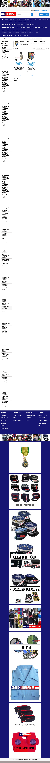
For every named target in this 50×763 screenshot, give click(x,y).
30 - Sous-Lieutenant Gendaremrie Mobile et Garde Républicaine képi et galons (5, 137)
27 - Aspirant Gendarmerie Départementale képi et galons (5, 124)
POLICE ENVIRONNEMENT (18, 32)
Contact (3, 8)
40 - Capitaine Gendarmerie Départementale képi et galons (5, 160)
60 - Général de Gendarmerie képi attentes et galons (5, 207)
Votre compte (30, 412)
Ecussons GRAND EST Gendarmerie (5, 297)
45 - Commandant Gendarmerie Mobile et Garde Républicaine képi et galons (5, 177)
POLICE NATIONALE (29, 32)
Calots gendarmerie (4, 221)
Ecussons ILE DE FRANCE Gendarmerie (5, 311)
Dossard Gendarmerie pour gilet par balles (5, 251)
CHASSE (29, 27)
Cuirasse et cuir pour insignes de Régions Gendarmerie (5, 246)
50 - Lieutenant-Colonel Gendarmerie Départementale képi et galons (5, 183)
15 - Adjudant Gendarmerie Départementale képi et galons (5, 90)
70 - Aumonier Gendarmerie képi (5, 211)
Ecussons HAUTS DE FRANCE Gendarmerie (5, 307)
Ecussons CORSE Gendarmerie (5, 282)
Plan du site (15, 422)
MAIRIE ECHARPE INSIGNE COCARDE (18, 30)
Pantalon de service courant (5, 390)
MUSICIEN (29, 30)
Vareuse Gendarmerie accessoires (4, 405)
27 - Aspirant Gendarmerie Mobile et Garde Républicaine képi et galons (5, 129)
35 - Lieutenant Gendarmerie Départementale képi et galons (5, 149)
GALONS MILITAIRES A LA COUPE (8, 27)
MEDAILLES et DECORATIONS (31, 19)
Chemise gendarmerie (4, 242)
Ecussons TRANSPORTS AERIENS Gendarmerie (4, 363)
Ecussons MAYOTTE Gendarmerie (6, 324)
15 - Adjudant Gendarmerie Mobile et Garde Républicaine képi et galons (5, 95)
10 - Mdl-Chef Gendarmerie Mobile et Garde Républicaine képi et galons (5, 84)
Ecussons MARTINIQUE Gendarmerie (4, 320)
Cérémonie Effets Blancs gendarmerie (5, 230)
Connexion (37, 10)
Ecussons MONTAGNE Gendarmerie (4, 327)
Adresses (27, 420)
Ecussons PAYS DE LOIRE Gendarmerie (5, 350)
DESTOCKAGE (19, 35)
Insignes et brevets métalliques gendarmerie (5, 381)
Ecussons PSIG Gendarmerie (5, 359)
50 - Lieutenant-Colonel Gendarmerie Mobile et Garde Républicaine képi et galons (5, 190)
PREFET (36, 32)
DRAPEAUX (34, 27)
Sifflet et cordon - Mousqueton (5, 402)
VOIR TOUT (26, 35)
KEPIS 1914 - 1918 (5, 30)
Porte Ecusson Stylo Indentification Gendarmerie (5, 398)
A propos (15, 417)
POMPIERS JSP (36, 30)
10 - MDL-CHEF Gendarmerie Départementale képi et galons (5, 79)
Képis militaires (3, 415)
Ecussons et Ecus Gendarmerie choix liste (5, 288)
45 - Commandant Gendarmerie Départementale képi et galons (5, 172)
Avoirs (27, 418)
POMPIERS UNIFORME (43, 19)
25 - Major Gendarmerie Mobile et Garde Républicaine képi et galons (5, 118)
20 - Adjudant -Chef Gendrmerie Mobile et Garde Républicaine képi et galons (6, 102)
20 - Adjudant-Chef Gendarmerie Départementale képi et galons (5, 108)
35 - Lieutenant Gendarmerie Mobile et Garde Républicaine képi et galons (5, 154)
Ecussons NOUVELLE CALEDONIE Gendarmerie (4, 341)
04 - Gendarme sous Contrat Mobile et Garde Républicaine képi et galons (5, 56)
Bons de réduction (29, 422)
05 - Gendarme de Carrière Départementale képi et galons (5, 68)
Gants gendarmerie (4, 372)
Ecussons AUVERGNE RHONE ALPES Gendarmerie (5, 264)
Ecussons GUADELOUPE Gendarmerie (4, 300)
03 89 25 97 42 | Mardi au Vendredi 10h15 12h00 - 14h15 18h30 (21, 8)
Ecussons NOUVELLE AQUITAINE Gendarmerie (4, 336)
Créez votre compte (44, 10)
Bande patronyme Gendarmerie (5, 214)
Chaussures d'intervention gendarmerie (4, 238)
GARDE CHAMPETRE (42, 27)
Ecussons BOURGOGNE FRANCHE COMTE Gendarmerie (5, 269)
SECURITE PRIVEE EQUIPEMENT (8, 35)
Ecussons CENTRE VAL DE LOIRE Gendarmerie (5, 278)
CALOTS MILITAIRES (30, 24)
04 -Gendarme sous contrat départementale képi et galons (5, 62)
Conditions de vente (17, 415)
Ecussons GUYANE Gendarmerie (5, 304)
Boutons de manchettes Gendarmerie (4, 217)
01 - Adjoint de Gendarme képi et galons (5, 51)
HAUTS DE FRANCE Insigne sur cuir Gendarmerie (18, 63)
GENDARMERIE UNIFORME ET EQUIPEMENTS (13, 19)
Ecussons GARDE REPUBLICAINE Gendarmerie (5, 292)
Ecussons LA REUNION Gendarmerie (4, 316)
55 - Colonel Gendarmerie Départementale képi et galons (5, 196)
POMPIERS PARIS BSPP (7, 32)
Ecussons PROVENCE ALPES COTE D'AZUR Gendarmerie (5, 355)
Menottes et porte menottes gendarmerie (5, 385)
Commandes (28, 417)
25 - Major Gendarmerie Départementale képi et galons (5, 113)
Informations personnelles (30, 415)
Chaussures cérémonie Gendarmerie (4, 234)
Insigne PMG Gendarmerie (4, 378)
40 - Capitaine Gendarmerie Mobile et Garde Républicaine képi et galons (5, 165)
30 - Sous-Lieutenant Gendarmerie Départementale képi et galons (5, 143)
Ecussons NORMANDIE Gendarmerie (4, 331)
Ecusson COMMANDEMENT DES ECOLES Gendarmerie (5, 256)
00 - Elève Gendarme (4, 48)
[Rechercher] (25, 14)
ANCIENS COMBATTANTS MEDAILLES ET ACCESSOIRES (19, 21)
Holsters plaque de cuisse (5, 375)
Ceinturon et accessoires (4, 227)
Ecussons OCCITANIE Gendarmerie (4, 346)
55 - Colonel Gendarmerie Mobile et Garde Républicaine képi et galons (5, 201)
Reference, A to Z (41, 49)
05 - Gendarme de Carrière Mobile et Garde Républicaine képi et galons (5, 73)
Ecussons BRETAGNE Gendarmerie (4, 274)
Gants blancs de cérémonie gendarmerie (5, 368)
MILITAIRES (4, 21)
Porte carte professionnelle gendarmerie (5, 393)
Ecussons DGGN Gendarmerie (5, 285)
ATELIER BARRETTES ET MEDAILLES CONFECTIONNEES (13, 24)
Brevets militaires (21, 27)
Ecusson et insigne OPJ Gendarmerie (5, 260)
